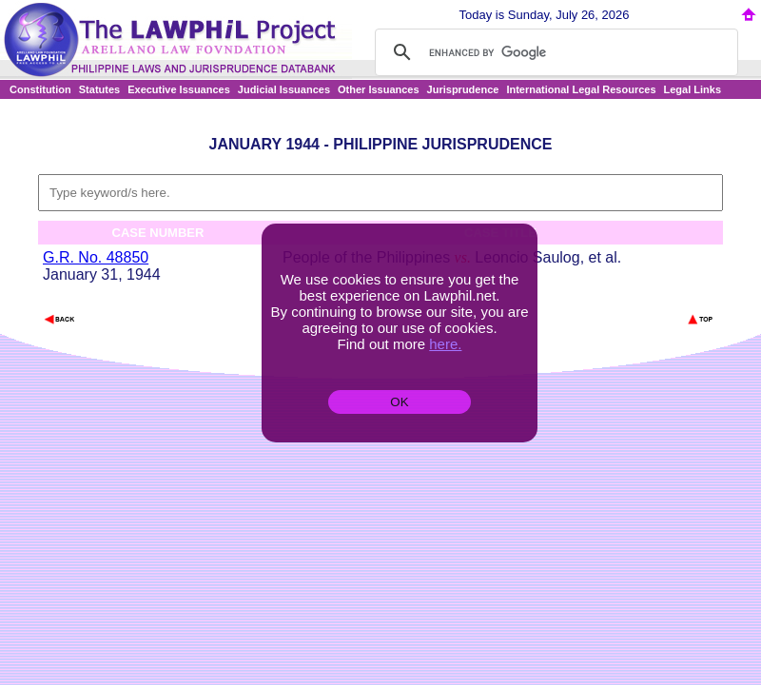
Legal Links (693, 89)
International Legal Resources (580, 89)
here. (445, 344)
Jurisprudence (463, 89)
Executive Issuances (178, 89)
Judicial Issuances (284, 89)
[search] (553, 52)
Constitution (40, 89)
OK (399, 402)
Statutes (99, 89)
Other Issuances (379, 89)
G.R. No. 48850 (95, 257)
